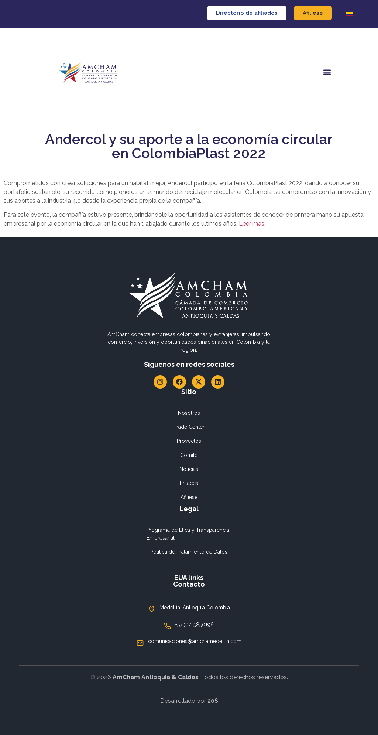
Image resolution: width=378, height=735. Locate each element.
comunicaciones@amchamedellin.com (194, 641)
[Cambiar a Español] (349, 14)
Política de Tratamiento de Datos (188, 552)
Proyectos (189, 441)
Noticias (188, 469)
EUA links (188, 577)
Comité (188, 455)
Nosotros (189, 413)
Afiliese (189, 497)
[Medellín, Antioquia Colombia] (151, 609)
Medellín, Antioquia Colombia (194, 608)
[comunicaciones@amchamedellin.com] (140, 643)
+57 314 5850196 (194, 625)
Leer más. (252, 223)
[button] (327, 72)
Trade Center (189, 427)
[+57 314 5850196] (167, 626)
